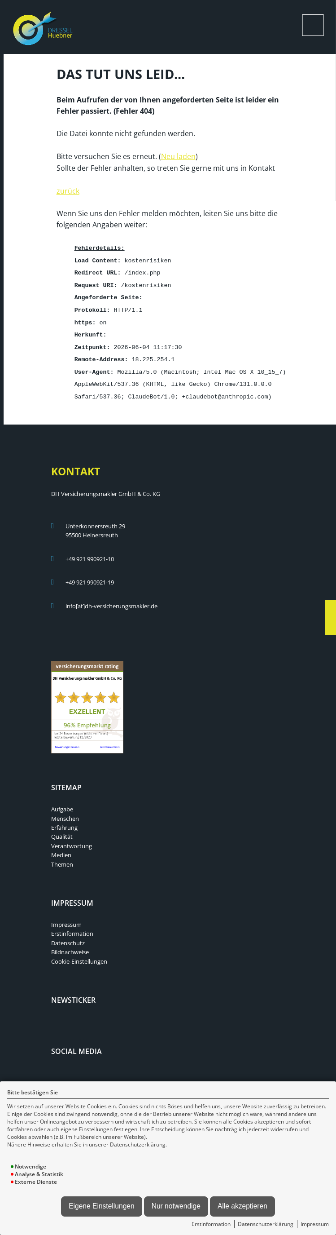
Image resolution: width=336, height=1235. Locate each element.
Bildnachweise (70, 945)
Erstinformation (211, 1224)
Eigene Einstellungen (102, 1206)
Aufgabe (62, 802)
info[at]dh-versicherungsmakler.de (111, 599)
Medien (61, 848)
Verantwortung (71, 839)
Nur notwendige (176, 1206)
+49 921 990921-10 (89, 552)
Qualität (62, 830)
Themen (62, 858)
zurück (68, 190)
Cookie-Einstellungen (79, 955)
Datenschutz (68, 936)
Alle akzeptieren (242, 1206)
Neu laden (178, 155)
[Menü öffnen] (313, 25)
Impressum (315, 1224)
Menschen (65, 812)
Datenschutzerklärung (265, 1224)
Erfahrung (64, 821)
